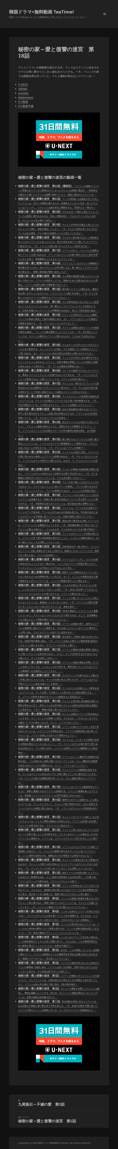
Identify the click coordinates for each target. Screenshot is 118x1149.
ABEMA (22, 89)
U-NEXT (23, 84)
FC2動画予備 (25, 106)
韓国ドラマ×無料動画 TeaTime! (41, 12)
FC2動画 (23, 101)
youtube (23, 93)
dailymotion (25, 97)
